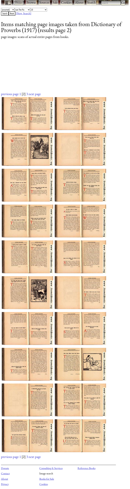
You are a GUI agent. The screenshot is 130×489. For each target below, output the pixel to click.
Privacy (5, 484)
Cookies (66, 2)
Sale (55, 2)
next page (35, 94)
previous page (10, 94)
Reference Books (86, 468)
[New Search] (23, 13)
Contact (5, 473)
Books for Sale (46, 479)
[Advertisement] (63, 69)
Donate (5, 468)
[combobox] (111, 3)
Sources (44, 2)
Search (91, 2)
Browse (31, 2)
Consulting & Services (51, 468)
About (79, 2)
